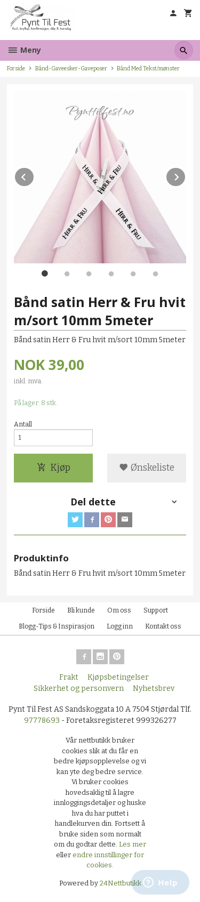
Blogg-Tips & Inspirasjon (56, 626)
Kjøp (53, 467)
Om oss (119, 610)
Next (185, 175)
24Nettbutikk (120, 883)
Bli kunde (81, 610)
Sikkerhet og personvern (79, 688)
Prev (34, 175)
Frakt (68, 677)
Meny (24, 50)
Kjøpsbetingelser (118, 677)
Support (155, 610)
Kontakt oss (163, 626)
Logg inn (120, 626)
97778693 (42, 720)
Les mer (132, 844)
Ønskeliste (146, 467)
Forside (16, 68)
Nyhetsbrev (153, 688)
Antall (23, 424)
